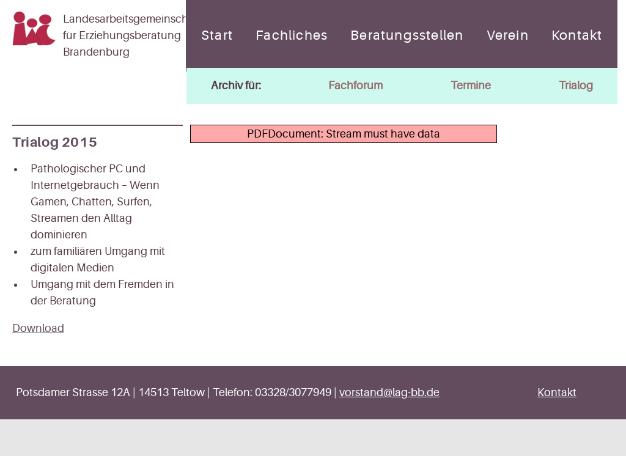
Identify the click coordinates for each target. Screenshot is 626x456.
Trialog (576, 85)
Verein (508, 35)
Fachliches (292, 35)
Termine (471, 85)
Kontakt (576, 35)
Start (217, 35)
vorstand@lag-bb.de (389, 392)
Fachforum (355, 85)
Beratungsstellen (406, 35)
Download (38, 328)
